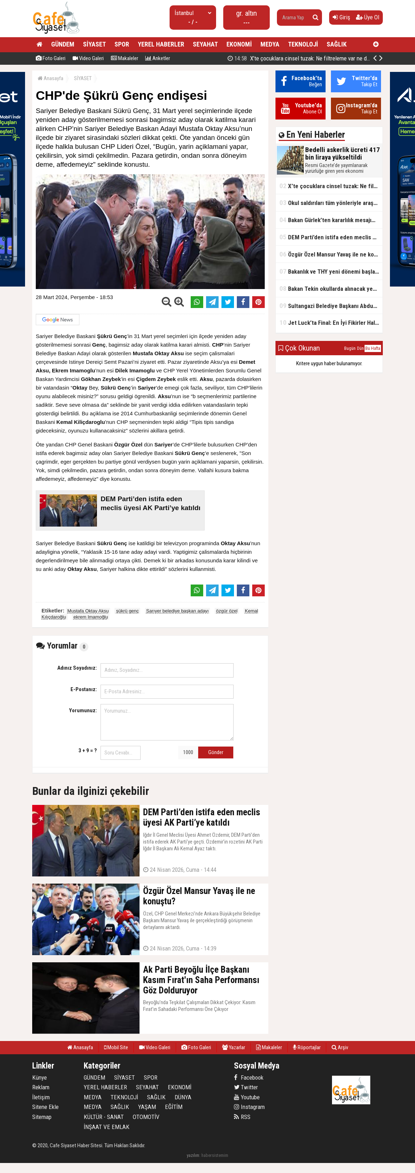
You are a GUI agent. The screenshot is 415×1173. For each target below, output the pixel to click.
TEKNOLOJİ (303, 44)
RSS (242, 1116)
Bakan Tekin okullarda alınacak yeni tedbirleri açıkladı (330, 288)
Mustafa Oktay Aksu (88, 611)
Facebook (248, 1077)
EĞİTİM (173, 1106)
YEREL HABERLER (161, 44)
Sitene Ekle (45, 1106)
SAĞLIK (337, 44)
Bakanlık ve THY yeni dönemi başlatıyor (330, 271)
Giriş (341, 17)
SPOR (121, 44)
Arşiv (340, 1047)
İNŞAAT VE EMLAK (107, 1126)
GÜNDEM (62, 44)
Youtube (247, 1097)
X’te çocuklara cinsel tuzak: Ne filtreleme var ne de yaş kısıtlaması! (330, 186)
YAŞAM (147, 1106)
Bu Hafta (372, 348)
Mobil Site (116, 1047)
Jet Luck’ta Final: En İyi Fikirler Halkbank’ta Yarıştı (330, 322)
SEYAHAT (205, 44)
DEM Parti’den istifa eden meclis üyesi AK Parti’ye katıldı (330, 237)
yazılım (193, 1155)
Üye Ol (367, 17)
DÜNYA (183, 1097)
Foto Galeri (50, 58)
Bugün (350, 348)
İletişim (41, 1097)
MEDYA (269, 44)
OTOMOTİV (146, 1116)
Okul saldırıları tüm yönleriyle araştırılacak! (330, 203)
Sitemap (42, 1116)
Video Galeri (88, 58)
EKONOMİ (239, 44)
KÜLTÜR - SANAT (104, 1116)
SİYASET (94, 44)
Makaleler (124, 58)
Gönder (215, 752)
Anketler (157, 58)
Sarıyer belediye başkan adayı (177, 611)
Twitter (246, 1087)
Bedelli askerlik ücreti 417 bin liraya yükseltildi (305, 58)
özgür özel (227, 611)
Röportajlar (307, 1047)
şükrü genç (127, 611)
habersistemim (214, 1155)
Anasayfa (50, 78)
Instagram (249, 1106)
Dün (360, 348)
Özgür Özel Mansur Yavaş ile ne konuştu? (330, 254)
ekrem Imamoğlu (90, 617)
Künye (39, 1077)
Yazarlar (233, 1047)
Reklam (40, 1087)
